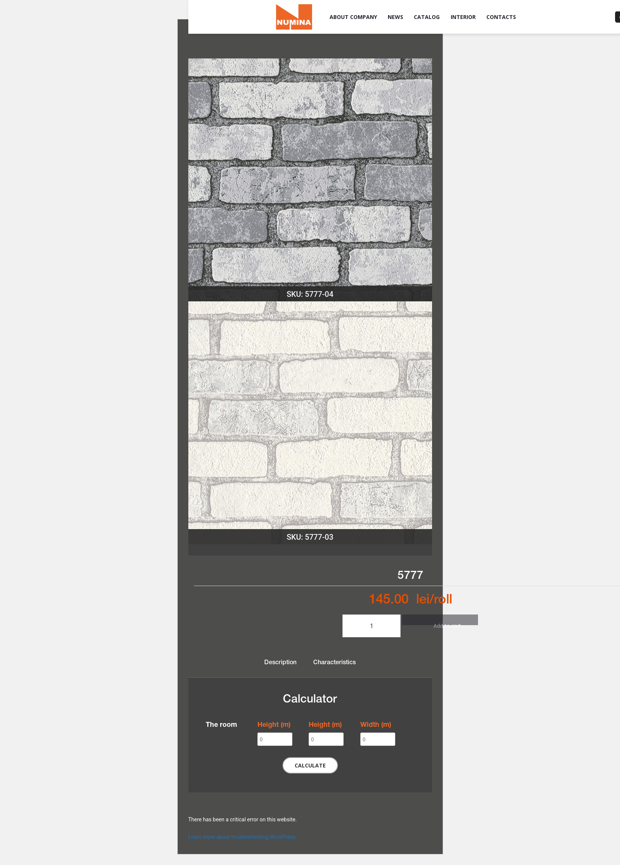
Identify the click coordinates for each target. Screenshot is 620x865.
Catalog (427, 16)
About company (353, 16)
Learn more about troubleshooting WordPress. (242, 837)
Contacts (501, 16)
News (395, 16)
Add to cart (440, 623)
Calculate (310, 765)
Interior (463, 16)
